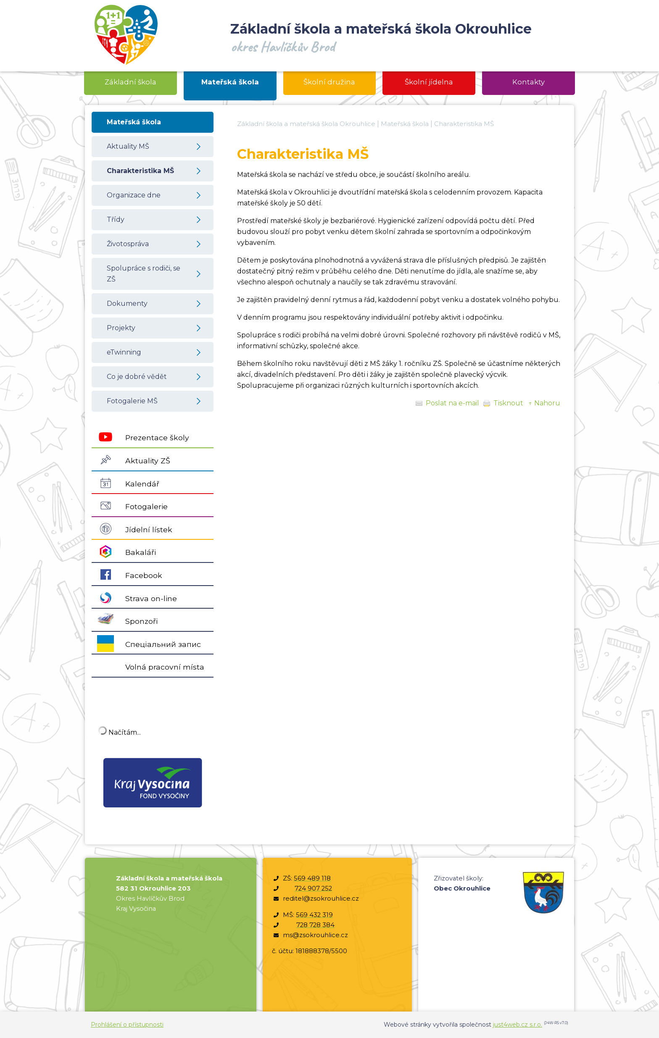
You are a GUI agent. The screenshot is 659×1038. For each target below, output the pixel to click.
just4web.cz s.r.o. (517, 1024)
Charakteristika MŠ (464, 124)
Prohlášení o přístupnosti (127, 1024)
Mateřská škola (405, 124)
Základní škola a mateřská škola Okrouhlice (306, 124)
